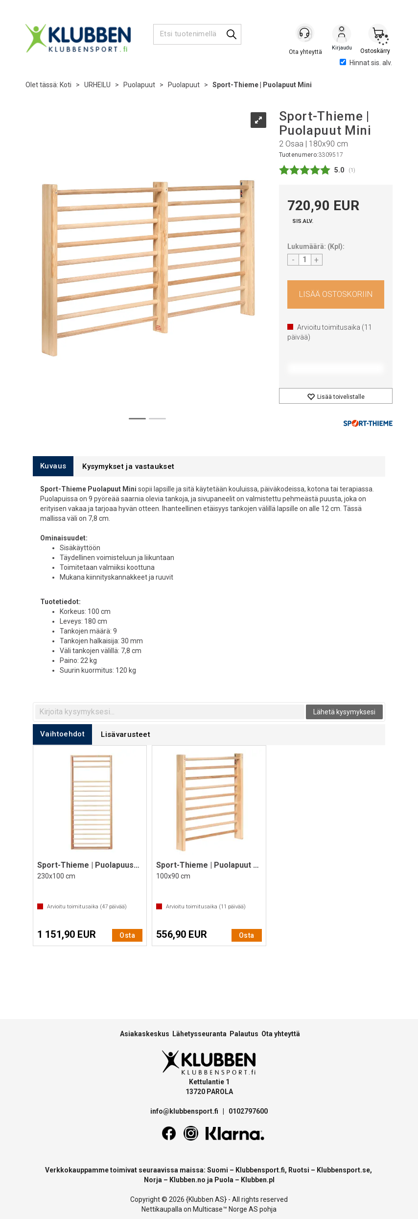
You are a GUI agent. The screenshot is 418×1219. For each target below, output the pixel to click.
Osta (336, 294)
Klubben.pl (258, 1180)
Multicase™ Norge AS (225, 1209)
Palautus (244, 1034)
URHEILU (97, 85)
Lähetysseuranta (199, 1034)
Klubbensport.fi (260, 1170)
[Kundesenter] (305, 34)
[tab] (53, 466)
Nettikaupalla (161, 1209)
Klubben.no (187, 1180)
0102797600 (248, 1111)
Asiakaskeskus (144, 1034)
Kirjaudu (341, 35)
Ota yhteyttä (280, 1034)
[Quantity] (305, 260)
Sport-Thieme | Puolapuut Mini (262, 85)
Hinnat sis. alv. (366, 63)
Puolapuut (139, 85)
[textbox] (170, 712)
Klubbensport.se (343, 1170)
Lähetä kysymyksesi (344, 712)
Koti (65, 85)
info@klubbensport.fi (185, 1111)
